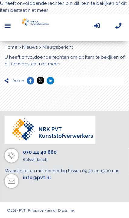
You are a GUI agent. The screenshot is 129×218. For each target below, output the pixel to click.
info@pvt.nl (37, 177)
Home (11, 47)
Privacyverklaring (41, 211)
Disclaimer (66, 211)
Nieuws (30, 47)
